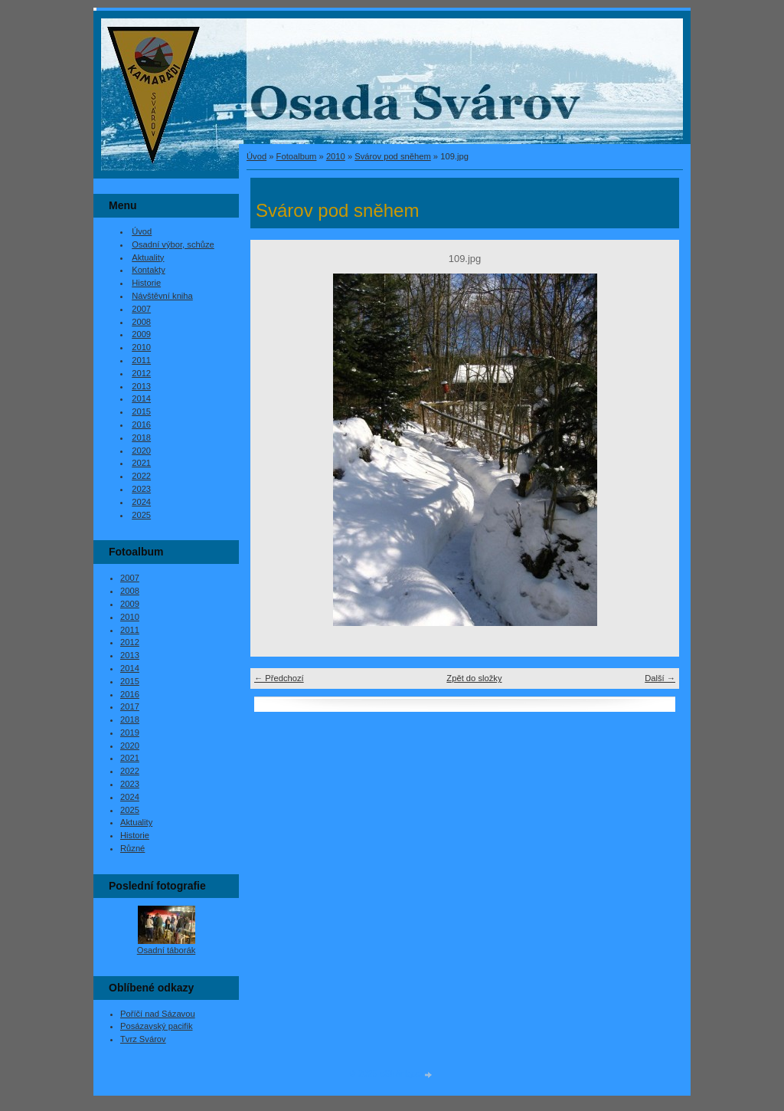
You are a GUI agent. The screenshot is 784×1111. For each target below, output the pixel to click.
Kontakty (148, 269)
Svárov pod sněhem (392, 156)
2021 (141, 462)
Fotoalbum (296, 156)
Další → (660, 678)
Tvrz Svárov (143, 1039)
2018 (141, 437)
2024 (141, 501)
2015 (141, 411)
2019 (129, 732)
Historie (146, 282)
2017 (129, 706)
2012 (141, 373)
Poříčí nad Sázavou (157, 1013)
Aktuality (148, 257)
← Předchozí (279, 678)
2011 (141, 360)
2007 (141, 308)
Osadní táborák (166, 950)
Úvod (256, 156)
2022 (141, 475)
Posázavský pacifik (156, 1026)
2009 (141, 334)
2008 (141, 321)
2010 (335, 156)
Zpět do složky (473, 678)
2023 (141, 488)
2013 (141, 386)
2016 (141, 424)
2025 (141, 514)
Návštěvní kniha (162, 295)
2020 (141, 450)
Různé (132, 848)
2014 (141, 398)
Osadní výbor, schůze (173, 244)
